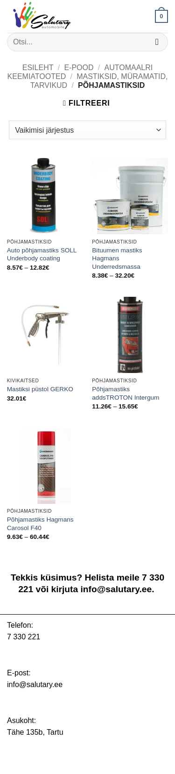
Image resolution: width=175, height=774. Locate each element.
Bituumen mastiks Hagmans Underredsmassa (117, 258)
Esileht (38, 68)
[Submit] (157, 42)
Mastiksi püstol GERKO (40, 389)
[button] (161, 16)
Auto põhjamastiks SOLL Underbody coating (42, 254)
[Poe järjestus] (87, 130)
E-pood (78, 68)
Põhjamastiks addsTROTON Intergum (125, 393)
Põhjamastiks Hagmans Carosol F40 (40, 523)
